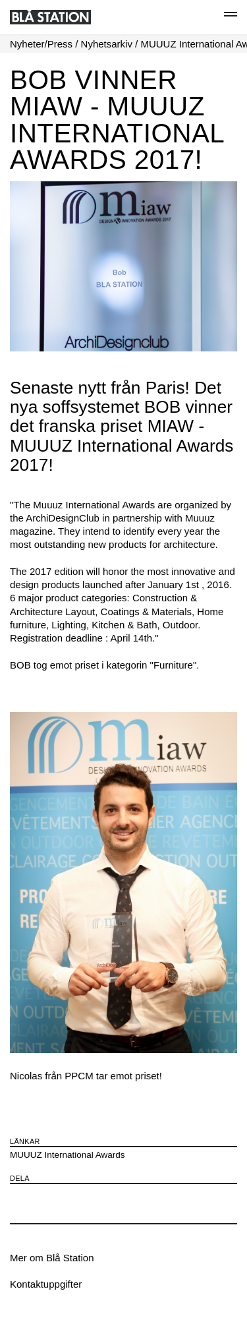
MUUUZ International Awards (67, 1155)
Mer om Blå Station (52, 1257)
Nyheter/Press (41, 43)
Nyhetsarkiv (106, 43)
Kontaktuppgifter (46, 1284)
